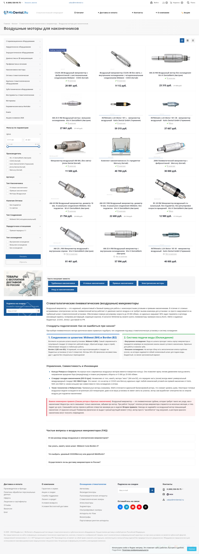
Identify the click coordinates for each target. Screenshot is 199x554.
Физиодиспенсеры (88, 492)
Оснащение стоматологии (93, 484)
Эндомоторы (85, 506)
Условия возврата (49, 503)
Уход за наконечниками (62, 289)
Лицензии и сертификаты (15, 501)
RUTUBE (145, 507)
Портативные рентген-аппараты (94, 520)
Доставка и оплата (13, 484)
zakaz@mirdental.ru (76, 3)
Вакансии (8, 508)
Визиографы (85, 517)
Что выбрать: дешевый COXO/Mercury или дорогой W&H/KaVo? (76, 454)
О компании (48, 484)
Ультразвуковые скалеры (91, 510)
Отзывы (7, 505)
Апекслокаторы (86, 503)
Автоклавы (84, 488)
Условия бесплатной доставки (55, 506)
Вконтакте (120, 507)
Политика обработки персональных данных (19, 493)
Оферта (7, 498)
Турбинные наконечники (63, 283)
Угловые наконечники (93, 283)
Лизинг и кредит (49, 499)
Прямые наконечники (123, 283)
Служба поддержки (50, 495)
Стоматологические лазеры (92, 499)
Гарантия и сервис (50, 488)
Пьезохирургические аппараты (93, 495)
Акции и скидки (48, 492)
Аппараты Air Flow (88, 513)
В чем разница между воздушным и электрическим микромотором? (78, 438)
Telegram (126, 507)
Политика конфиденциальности (135, 550)
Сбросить (23, 262)
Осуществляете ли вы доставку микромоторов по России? (74, 462)
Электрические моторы (153, 283)
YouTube (132, 507)
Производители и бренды (15, 488)
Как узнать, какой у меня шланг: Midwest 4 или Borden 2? (73, 446)
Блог (6, 512)
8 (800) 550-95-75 (174, 489)
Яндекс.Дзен (139, 507)
